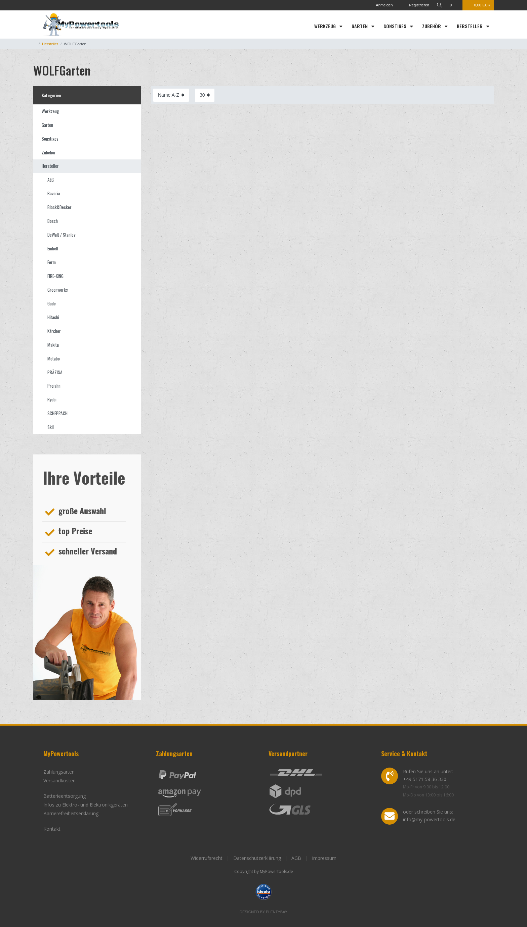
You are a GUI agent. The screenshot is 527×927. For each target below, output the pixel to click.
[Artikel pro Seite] (204, 95)
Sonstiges (395, 26)
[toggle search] (439, 5)
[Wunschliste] (454, 5)
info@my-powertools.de (429, 819)
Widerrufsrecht (206, 858)
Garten (360, 26)
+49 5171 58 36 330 (424, 779)
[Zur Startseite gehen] (34, 44)
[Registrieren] (414, 5)
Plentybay (276, 912)
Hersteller (470, 26)
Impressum (324, 858)
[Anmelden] (381, 5)
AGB (296, 858)
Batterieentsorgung (64, 796)
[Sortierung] (171, 95)
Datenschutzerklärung (257, 858)
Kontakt (51, 829)
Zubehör (432, 26)
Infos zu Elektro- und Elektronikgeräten (85, 804)
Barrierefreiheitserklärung (70, 813)
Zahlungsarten (59, 772)
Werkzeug (325, 26)
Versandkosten (59, 780)
